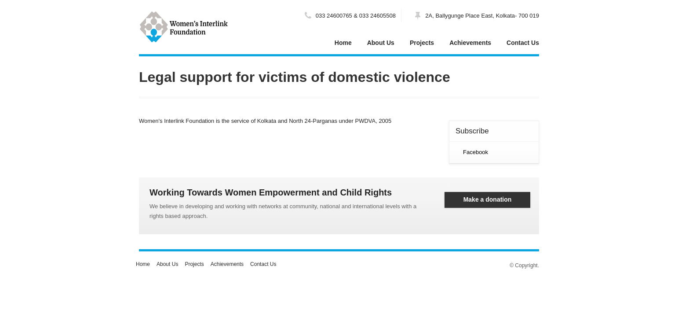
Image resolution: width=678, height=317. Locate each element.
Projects (422, 42)
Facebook (475, 152)
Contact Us (523, 42)
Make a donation (487, 199)
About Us (380, 42)
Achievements (470, 42)
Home (343, 42)
